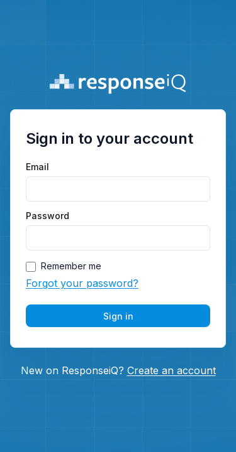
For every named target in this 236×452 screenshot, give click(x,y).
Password (47, 216)
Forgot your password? (82, 283)
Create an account (171, 370)
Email (37, 167)
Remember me (71, 266)
